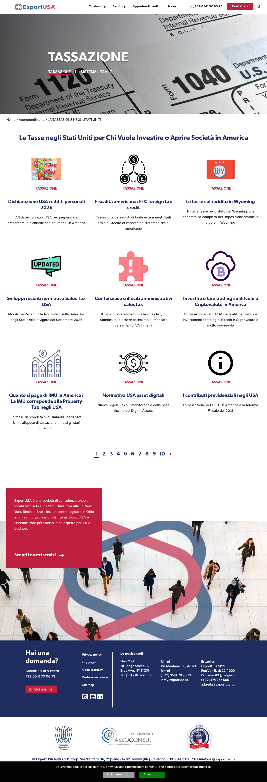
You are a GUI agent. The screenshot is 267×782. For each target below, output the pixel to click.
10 (162, 454)
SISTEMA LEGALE (96, 72)
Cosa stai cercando (258, 6)
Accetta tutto (151, 774)
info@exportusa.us (174, 680)
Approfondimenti (145, 6)
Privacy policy (92, 654)
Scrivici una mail (41, 689)
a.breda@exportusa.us (218, 684)
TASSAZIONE (59, 72)
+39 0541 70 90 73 (208, 6)
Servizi (118, 6)
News (172, 6)
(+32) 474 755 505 (215, 680)
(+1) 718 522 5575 (139, 675)
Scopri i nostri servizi (35, 555)
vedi (46, 190)
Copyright (89, 662)
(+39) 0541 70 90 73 (176, 675)
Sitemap (88, 685)
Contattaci (240, 6)
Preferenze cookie (118, 774)
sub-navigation (105, 8)
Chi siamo (96, 6)
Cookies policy (92, 670)
